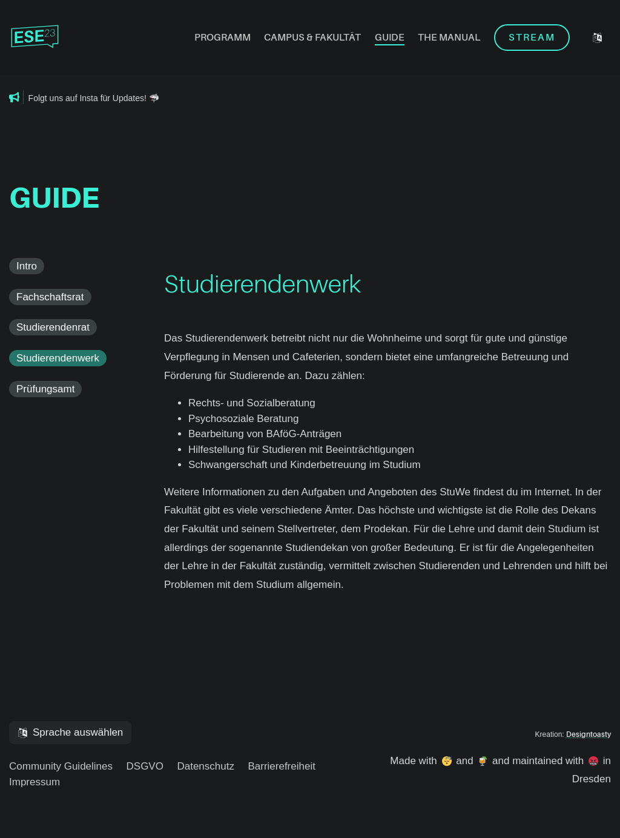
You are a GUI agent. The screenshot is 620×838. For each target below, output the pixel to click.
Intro (26, 266)
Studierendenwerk (57, 358)
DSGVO (145, 766)
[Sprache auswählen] (597, 37)
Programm (222, 37)
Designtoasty (588, 734)
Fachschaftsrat (50, 297)
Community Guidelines (61, 766)
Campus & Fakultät (312, 37)
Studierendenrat (53, 327)
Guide (389, 37)
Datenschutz (205, 766)
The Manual (449, 37)
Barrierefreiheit (281, 766)
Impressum (34, 782)
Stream (532, 37)
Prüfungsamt (45, 389)
